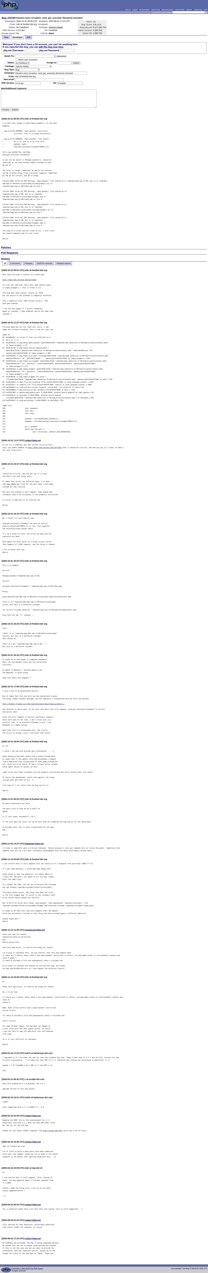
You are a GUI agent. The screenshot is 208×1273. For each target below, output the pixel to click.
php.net (128, 10)
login (205, 10)
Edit (28, 37)
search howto (179, 10)
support (135, 10)
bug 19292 (11, 484)
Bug (4, 17)
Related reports (63, 263)
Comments (15, 263)
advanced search (167, 10)
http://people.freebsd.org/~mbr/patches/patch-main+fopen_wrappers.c (33, 704)
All (5, 263)
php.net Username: (13, 50)
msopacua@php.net (35, 930)
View (6, 37)
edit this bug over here (51, 47)
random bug (198, 10)
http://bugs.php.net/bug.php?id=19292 (19, 280)
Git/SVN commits (44, 263)
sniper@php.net (33, 440)
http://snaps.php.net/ (53, 1130)
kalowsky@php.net (34, 844)
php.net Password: (49, 50)
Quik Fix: (9, 56)
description (61, 56)
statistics (189, 10)
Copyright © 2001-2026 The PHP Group (27, 1269)
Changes (28, 263)
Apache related (56, 27)
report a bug (155, 10)
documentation (144, 10)
